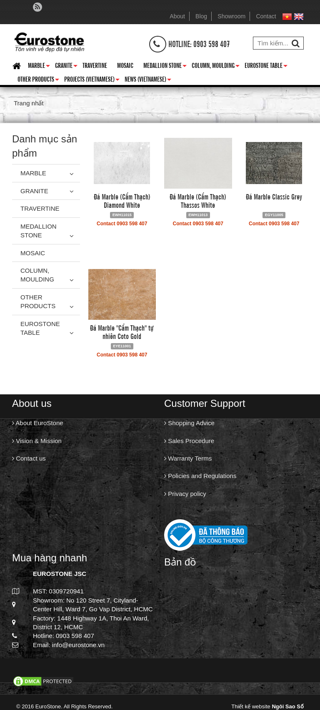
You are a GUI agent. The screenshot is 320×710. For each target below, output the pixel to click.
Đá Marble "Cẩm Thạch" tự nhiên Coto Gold (122, 331)
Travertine (94, 65)
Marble (39, 66)
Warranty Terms (188, 458)
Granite (66, 66)
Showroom (231, 16)
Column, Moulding (216, 66)
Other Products (38, 80)
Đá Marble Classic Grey (274, 196)
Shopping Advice (189, 422)
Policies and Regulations (200, 475)
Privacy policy (185, 493)
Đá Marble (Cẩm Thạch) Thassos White (198, 200)
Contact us (29, 458)
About (177, 16)
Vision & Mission (37, 440)
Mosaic (125, 65)
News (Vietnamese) (148, 80)
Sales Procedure (189, 440)
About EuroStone (37, 422)
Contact (266, 16)
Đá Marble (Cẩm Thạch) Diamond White (122, 200)
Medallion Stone (165, 66)
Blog (201, 16)
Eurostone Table (266, 66)
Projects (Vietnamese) (92, 80)
